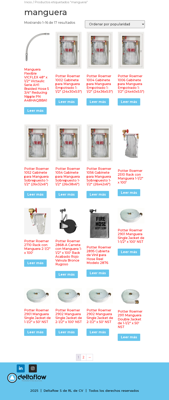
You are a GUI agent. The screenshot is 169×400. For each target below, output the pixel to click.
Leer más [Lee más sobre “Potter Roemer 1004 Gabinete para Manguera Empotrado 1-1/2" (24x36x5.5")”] (98, 102)
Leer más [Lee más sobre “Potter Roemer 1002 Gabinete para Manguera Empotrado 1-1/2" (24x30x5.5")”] (67, 102)
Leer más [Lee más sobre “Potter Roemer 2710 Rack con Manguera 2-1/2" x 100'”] (35, 263)
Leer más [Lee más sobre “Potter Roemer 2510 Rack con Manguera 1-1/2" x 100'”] (129, 193)
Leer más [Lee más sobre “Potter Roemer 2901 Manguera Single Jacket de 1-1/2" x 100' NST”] (129, 252)
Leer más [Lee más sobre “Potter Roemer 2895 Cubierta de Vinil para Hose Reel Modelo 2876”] (98, 273)
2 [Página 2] (83, 357)
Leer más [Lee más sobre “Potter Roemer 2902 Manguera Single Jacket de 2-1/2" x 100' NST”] (67, 332)
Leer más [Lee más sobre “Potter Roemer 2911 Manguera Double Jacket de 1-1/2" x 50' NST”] (129, 337)
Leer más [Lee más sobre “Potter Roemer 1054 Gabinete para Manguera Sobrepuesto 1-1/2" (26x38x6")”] (67, 194)
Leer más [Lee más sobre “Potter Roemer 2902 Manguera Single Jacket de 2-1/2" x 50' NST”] (98, 332)
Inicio (28, 2)
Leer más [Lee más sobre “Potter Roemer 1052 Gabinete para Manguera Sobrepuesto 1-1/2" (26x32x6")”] (35, 194)
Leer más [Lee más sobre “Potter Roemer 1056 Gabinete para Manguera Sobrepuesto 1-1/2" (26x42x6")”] (98, 194)
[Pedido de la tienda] (115, 24)
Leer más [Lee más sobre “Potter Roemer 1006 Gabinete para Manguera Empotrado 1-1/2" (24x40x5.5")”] (129, 102)
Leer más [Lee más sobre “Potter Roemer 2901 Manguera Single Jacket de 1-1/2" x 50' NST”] (35, 332)
